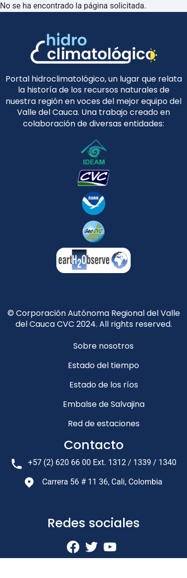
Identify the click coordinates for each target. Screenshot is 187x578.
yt (110, 547)
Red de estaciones (104, 423)
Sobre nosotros (103, 346)
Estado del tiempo (103, 365)
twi (91, 547)
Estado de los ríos (103, 384)
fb (73, 547)
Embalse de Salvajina (104, 404)
